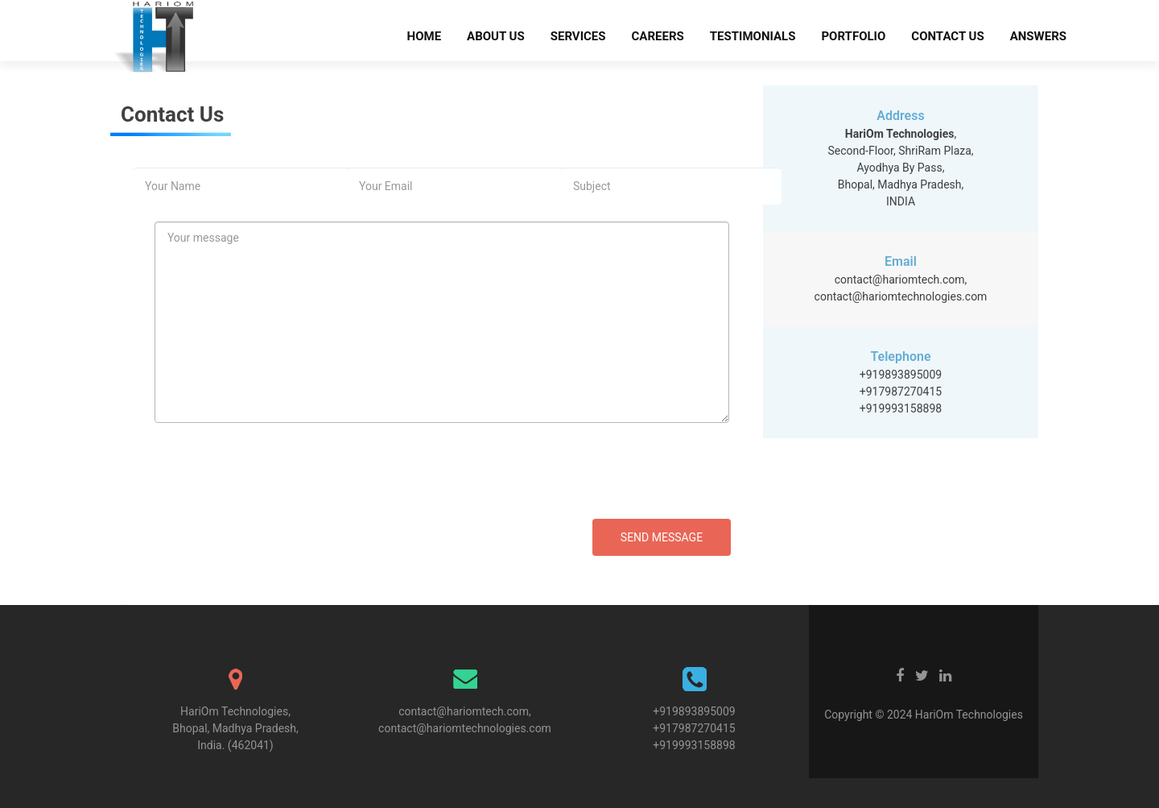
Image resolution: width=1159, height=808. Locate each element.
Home (424, 36)
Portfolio (853, 36)
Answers (1038, 36)
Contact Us (947, 36)
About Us (496, 36)
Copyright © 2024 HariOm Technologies (923, 714)
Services (578, 36)
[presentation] (287, 487)
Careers (658, 36)
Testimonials (753, 36)
